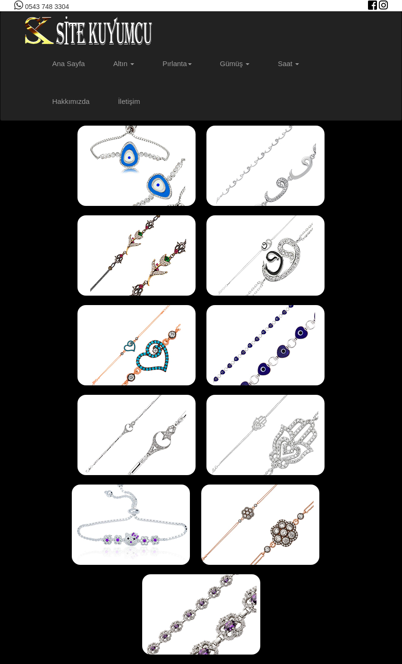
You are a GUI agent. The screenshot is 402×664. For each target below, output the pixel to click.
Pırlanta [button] (177, 64)
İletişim (129, 101)
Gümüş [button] (235, 64)
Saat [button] (288, 64)
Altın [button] (123, 64)
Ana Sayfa (68, 64)
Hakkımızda (71, 101)
